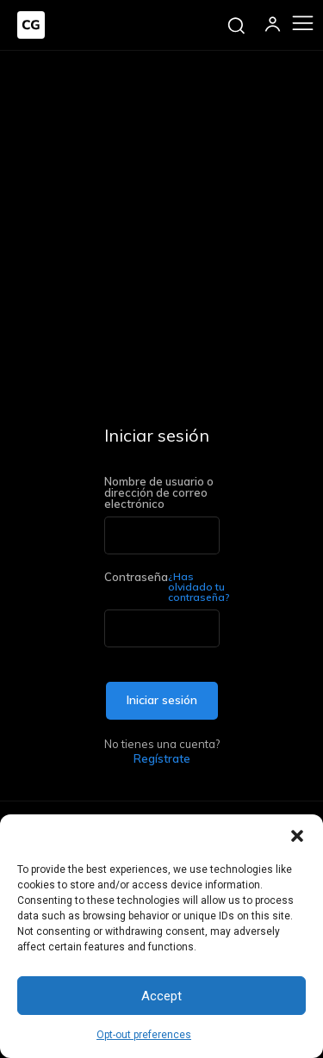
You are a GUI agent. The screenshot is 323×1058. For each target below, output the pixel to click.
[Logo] (31, 25)
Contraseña (162, 587)
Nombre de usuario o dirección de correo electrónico (159, 493)
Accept (161, 996)
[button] (297, 836)
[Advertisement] (161, 220)
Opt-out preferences (143, 1035)
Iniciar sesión (162, 700)
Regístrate (162, 758)
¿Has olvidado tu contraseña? (199, 587)
